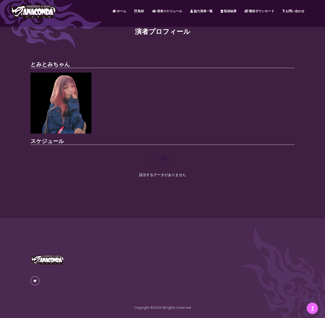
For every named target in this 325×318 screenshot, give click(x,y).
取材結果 (229, 11)
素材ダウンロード (259, 11)
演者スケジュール (167, 11)
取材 (139, 11)
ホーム (119, 11)
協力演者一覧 (201, 11)
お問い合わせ (293, 11)
